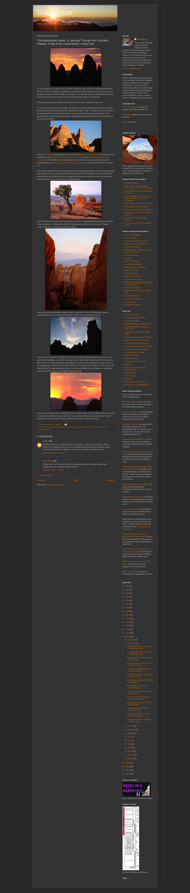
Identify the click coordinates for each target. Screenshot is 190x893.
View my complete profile (131, 69)
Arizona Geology (131, 238)
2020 (127, 608)
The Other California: (130, 402)
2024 (127, 593)
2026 (127, 586)
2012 (127, 636)
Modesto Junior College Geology (136, 343)
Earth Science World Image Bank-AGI (138, 203)
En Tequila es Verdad (132, 247)
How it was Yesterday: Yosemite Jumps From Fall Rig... (138, 698)
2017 (127, 619)
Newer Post (42, 480)
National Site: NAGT (132, 276)
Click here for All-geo (130, 107)
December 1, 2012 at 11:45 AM (54, 453)
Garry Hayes (48, 461)
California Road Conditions (134, 352)
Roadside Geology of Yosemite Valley (138, 324)
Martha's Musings (131, 358)
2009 (127, 770)
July (129, 737)
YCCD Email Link (131, 315)
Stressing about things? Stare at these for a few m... (138, 709)
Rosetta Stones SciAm (133, 288)
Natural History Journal (133, 279)
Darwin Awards (130, 373)
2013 (127, 633)
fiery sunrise (48, 154)
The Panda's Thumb (132, 296)
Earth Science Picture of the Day (136, 244)
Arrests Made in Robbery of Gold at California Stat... (140, 681)
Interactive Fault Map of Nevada (136, 349)
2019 (127, 611)
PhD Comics (129, 364)
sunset (103, 427)
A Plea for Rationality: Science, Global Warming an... (138, 715)
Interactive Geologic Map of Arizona (138, 346)
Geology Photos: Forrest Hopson (136, 206)
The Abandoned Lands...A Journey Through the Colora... (139, 647)
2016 (127, 622)
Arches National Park (50, 427)
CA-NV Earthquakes (132, 321)
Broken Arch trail (63, 427)
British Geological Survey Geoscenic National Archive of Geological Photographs (138, 198)
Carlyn (45, 441)
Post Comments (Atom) (55, 485)
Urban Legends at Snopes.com (136, 382)
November (131, 643)
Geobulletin (126, 115)
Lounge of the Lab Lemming (135, 267)
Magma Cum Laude (132, 270)
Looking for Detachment (133, 264)
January (130, 758)
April (129, 748)
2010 (127, 767)
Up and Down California (133, 299)
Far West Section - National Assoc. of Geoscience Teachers (138, 251)
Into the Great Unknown (131, 412)
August (130, 733)
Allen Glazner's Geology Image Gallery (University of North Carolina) (138, 187)
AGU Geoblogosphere (133, 235)
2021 (127, 604)
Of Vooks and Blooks (133, 572)
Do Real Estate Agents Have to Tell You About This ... (139, 676)
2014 (127, 629)
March (129, 751)
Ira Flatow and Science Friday (135, 361)
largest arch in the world (89, 154)
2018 (127, 615)
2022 (127, 600)
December (131, 640)
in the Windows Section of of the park (66, 157)
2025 (127, 590)
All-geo (125, 122)
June (129, 740)
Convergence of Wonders (133, 497)
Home (76, 480)
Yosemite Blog (130, 302)
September (131, 730)
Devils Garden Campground (79, 427)
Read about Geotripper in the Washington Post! (135, 369)
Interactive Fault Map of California (137, 340)
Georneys (128, 258)
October (130, 726)
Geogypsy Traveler (131, 355)
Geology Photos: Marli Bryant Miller (138, 210)
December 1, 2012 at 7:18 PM (53, 470)
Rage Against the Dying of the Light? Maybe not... (138, 687)
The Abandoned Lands (130, 509)
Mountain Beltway (131, 273)
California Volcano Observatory (136, 241)
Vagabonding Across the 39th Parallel (135, 484)
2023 (127, 597)
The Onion (128, 379)
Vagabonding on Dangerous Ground (135, 439)
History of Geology (132, 261)
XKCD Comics (130, 376)
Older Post (110, 480)
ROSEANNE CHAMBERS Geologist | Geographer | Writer (139, 283)
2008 (127, 774)
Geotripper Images (131, 183)
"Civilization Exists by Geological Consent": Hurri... (139, 720)
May (129, 744)
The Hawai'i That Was (130, 424)
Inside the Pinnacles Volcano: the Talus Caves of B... (138, 664)
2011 (127, 763)
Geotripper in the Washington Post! (137, 385)
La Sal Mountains (94, 427)
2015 (127, 626)
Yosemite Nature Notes (133, 305)
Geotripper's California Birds (135, 318)
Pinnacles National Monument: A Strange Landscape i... (139, 670)
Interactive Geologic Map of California (139, 337)
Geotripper (55, 12)
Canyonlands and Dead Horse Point (66, 163)
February (130, 755)
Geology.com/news (131, 255)
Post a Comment (46, 475)
